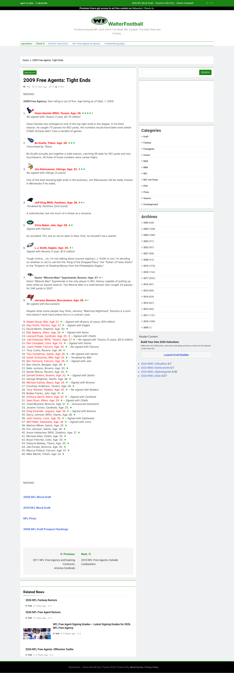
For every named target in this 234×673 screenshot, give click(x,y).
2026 (145, 222)
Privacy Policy (151, 667)
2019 (145, 266)
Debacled (137, 8)
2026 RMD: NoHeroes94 (155, 367)
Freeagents (29, 72)
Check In (40, 43)
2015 (145, 290)
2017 (145, 278)
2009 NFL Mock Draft (37, 497)
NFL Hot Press (150, 179)
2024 (145, 235)
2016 (145, 284)
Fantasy (147, 142)
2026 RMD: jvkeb (151, 375)
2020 (145, 259)
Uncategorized (150, 204)
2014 (145, 296)
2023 (145, 241)
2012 (145, 309)
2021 (145, 253)
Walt (28, 86)
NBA (145, 167)
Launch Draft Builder (176, 354)
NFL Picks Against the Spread (86, 43)
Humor (146, 155)
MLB (145, 161)
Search (205, 72)
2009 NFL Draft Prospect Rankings (45, 529)
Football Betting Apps (115, 43)
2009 (145, 327)
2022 (145, 247)
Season (147, 198)
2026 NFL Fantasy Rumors (41, 600)
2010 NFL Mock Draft (36, 507)
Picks (146, 192)
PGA (145, 186)
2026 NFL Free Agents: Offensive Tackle (49, 649)
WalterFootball (125, 24)
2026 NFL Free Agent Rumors (43, 612)
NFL (145, 173)
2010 (145, 321)
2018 (145, 272)
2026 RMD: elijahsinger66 (156, 371)
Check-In (149, 8)
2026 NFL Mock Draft (58, 43)
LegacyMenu (26, 44)
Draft (145, 136)
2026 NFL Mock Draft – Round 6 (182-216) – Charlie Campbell (162, 3)
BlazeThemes (136, 667)
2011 (145, 315)
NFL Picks (29, 518)
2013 (145, 303)
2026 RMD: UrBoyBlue (154, 363)
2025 (145, 229)
